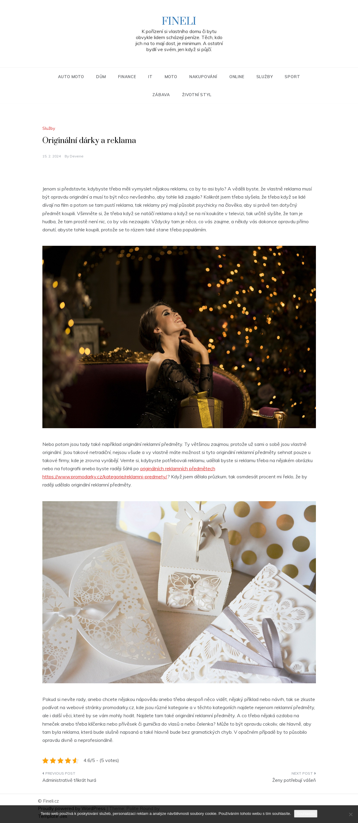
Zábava (161, 94)
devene (77, 156)
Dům (101, 76)
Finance (127, 76)
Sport (292, 76)
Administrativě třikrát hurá (69, 780)
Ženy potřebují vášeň (294, 780)
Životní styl (197, 94)
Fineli (179, 21)
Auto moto (71, 76)
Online (236, 76)
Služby (264, 76)
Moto (171, 76)
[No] (350, 814)
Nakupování (203, 76)
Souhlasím (305, 813)
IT (150, 76)
